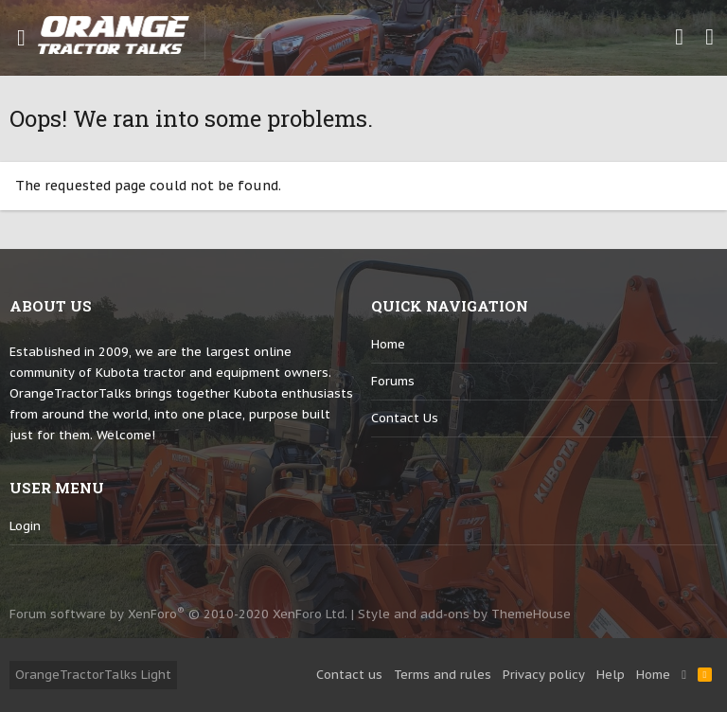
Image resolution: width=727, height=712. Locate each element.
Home (388, 344)
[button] (21, 38)
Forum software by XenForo (178, 614)
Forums (393, 381)
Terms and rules (442, 675)
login (25, 526)
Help (610, 675)
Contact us (404, 418)
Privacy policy (544, 675)
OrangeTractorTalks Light (93, 675)
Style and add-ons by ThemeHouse (464, 614)
